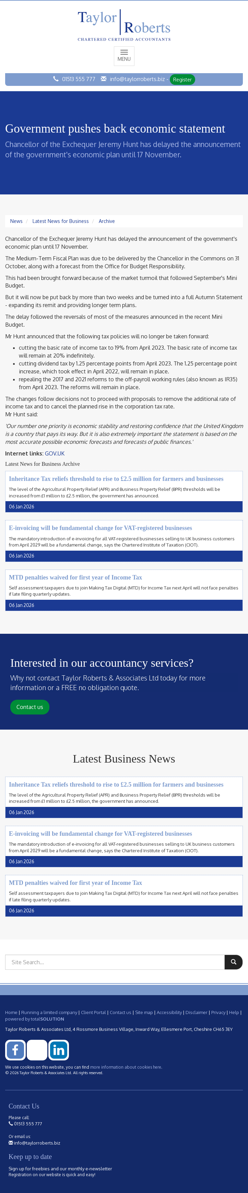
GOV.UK (54, 453)
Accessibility (169, 1012)
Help (234, 1012)
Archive (107, 221)
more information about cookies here (125, 1067)
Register (182, 79)
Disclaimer (197, 1012)
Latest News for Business (61, 221)
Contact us (29, 707)
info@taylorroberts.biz (137, 79)
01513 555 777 (78, 79)
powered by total (34, 1019)
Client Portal (93, 1012)
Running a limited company (49, 1012)
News (16, 221)
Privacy (218, 1012)
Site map (144, 1012)
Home (11, 1012)
